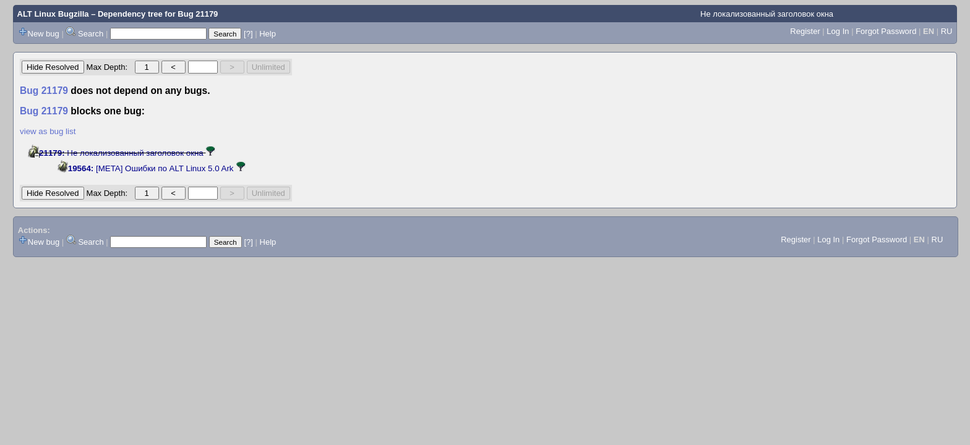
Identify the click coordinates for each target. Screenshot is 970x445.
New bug (43, 33)
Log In (837, 31)
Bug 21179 (198, 14)
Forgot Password (886, 31)
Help (267, 33)
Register (805, 31)
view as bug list (47, 131)
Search (90, 33)
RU (947, 31)
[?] (248, 33)
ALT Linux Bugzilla (53, 14)
